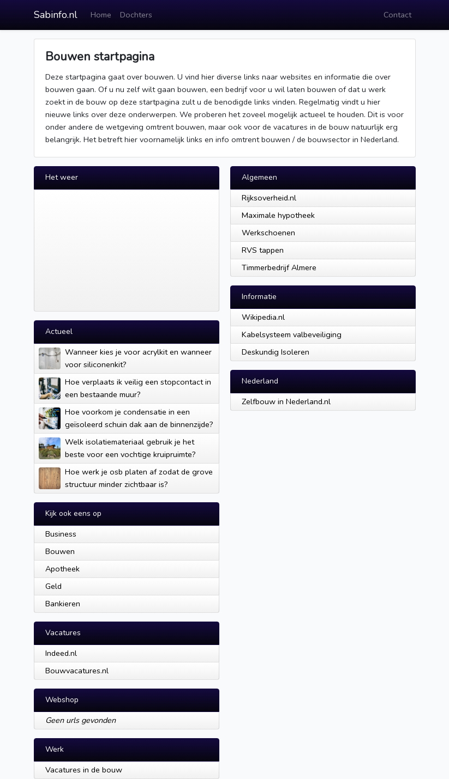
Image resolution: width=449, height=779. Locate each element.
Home (101, 14)
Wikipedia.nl (263, 317)
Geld (53, 586)
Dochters (136, 14)
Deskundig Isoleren (275, 351)
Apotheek (62, 568)
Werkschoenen (268, 232)
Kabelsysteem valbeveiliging (292, 334)
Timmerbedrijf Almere (279, 267)
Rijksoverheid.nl (269, 197)
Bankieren (62, 603)
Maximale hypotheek (278, 215)
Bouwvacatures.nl (77, 670)
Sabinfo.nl (55, 14)
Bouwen (60, 551)
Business (60, 533)
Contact (397, 14)
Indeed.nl (61, 653)
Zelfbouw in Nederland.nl (286, 401)
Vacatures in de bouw (83, 769)
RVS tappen (263, 250)
